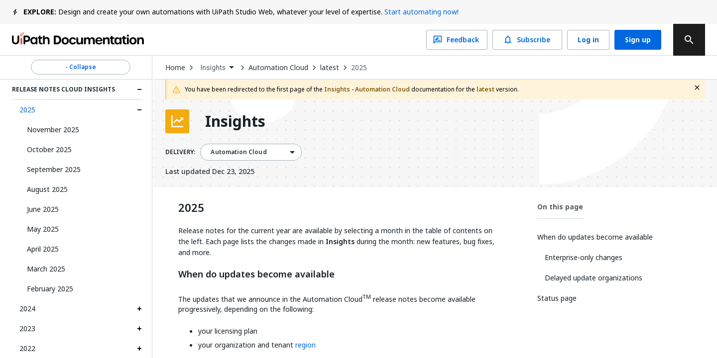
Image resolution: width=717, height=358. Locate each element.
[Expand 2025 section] (139, 109)
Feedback (457, 39)
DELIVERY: (180, 152)
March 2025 (46, 269)
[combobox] (217, 68)
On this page (560, 206)
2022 (27, 348)
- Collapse (80, 67)
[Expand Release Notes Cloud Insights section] (139, 89)
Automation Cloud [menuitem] (238, 152)
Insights (235, 121)
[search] (689, 40)
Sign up (638, 39)
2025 (27, 109)
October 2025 (49, 149)
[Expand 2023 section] (139, 328)
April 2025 (43, 249)
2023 (27, 328)
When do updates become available (256, 274)
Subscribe (527, 39)
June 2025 (43, 209)
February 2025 (50, 288)
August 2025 (47, 189)
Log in (588, 39)
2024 (27, 308)
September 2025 (54, 169)
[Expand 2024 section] (139, 308)
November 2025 (53, 129)
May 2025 (43, 229)
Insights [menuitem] (213, 68)
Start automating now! (421, 11)
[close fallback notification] (697, 87)
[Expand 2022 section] (139, 348)
